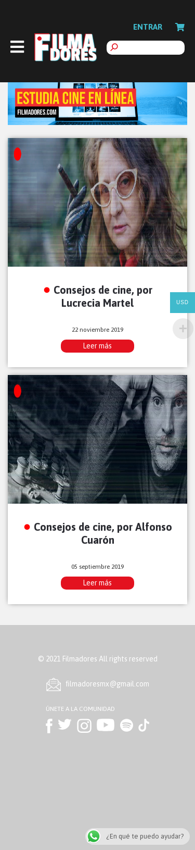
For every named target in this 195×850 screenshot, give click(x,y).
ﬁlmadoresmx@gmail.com (107, 684)
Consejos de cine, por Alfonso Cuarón (103, 533)
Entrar (147, 26)
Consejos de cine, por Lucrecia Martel (103, 296)
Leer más (97, 346)
